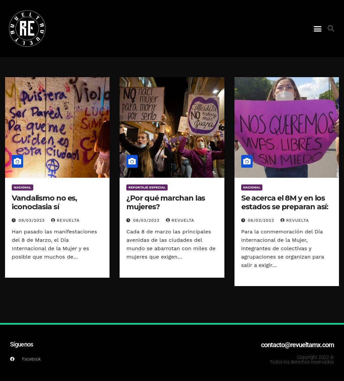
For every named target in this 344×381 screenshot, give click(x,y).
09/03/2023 (32, 220)
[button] (317, 28)
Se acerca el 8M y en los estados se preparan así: (285, 202)
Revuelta (65, 220)
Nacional (22, 187)
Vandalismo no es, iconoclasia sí (44, 202)
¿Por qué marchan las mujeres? (165, 202)
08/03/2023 (147, 220)
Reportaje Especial (146, 187)
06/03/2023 (262, 220)
